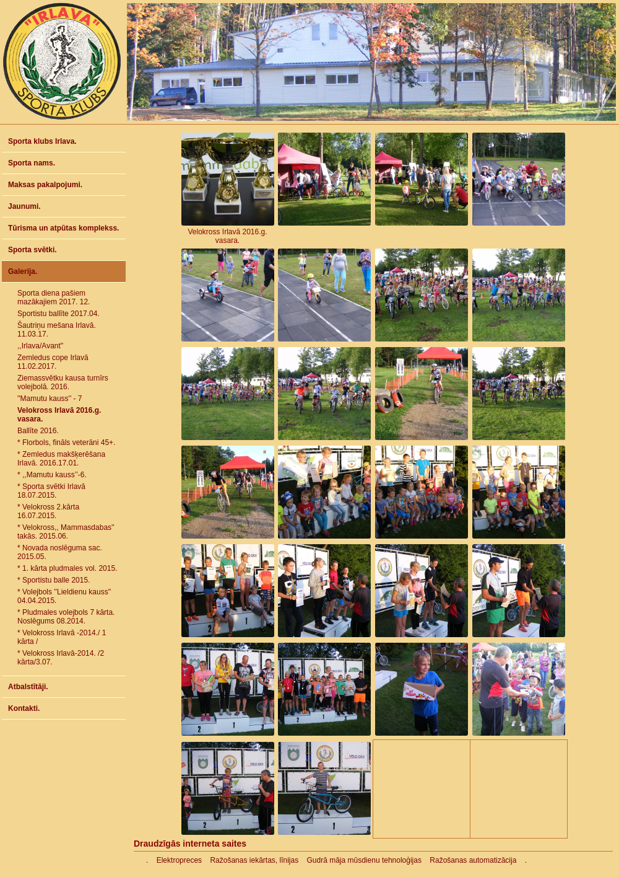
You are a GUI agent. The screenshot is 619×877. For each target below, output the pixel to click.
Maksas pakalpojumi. (45, 184)
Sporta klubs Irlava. (42, 141)
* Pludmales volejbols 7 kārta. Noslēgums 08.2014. (66, 616)
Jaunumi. (24, 206)
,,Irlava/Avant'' (40, 346)
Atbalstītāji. (28, 686)
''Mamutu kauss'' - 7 (49, 398)
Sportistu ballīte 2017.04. (58, 313)
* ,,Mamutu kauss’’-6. (52, 474)
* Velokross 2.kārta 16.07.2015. (48, 511)
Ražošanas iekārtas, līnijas (254, 860)
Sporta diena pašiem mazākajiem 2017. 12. (53, 297)
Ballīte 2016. (38, 430)
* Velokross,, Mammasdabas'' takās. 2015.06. (66, 531)
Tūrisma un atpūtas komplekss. (63, 228)
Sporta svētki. (32, 249)
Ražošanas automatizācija (473, 860)
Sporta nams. (31, 163)
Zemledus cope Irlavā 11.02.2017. (53, 362)
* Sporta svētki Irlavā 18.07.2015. (51, 491)
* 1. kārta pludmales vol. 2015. (67, 568)
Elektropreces (179, 860)
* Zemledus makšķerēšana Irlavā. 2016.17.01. (61, 458)
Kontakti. (24, 708)
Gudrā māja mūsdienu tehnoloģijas (364, 860)
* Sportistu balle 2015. (53, 580)
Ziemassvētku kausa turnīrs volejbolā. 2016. (62, 382)
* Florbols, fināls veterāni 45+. (66, 442)
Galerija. (22, 271)
